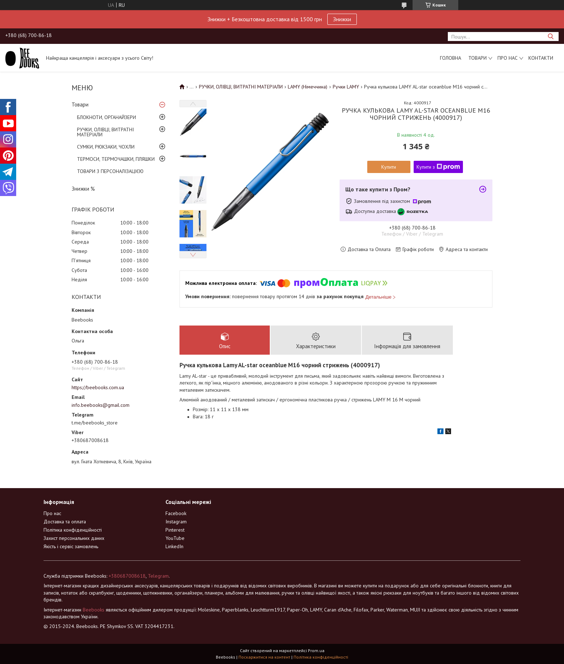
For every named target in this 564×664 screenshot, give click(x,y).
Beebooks (93, 609)
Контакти (540, 58)
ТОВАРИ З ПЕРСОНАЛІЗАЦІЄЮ (110, 171)
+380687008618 (127, 576)
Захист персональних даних (74, 538)
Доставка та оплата (65, 521)
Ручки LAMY (346, 86)
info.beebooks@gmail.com (100, 405)
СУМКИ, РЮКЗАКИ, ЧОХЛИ (106, 147)
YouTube (175, 538)
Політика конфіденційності (73, 530)
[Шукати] (550, 36)
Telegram (158, 576)
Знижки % (83, 188)
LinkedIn (174, 546)
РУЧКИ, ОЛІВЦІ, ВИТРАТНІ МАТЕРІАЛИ (105, 132)
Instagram (176, 521)
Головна (450, 58)
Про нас (507, 58)
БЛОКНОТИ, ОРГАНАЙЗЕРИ (106, 117)
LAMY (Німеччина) (307, 86)
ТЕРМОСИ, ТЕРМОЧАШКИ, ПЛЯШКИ (116, 159)
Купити (388, 167)
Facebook (175, 513)
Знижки (342, 19)
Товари (477, 58)
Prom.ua (316, 650)
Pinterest (175, 530)
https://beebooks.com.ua (98, 387)
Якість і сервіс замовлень (71, 546)
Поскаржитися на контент (264, 657)
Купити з (438, 167)
